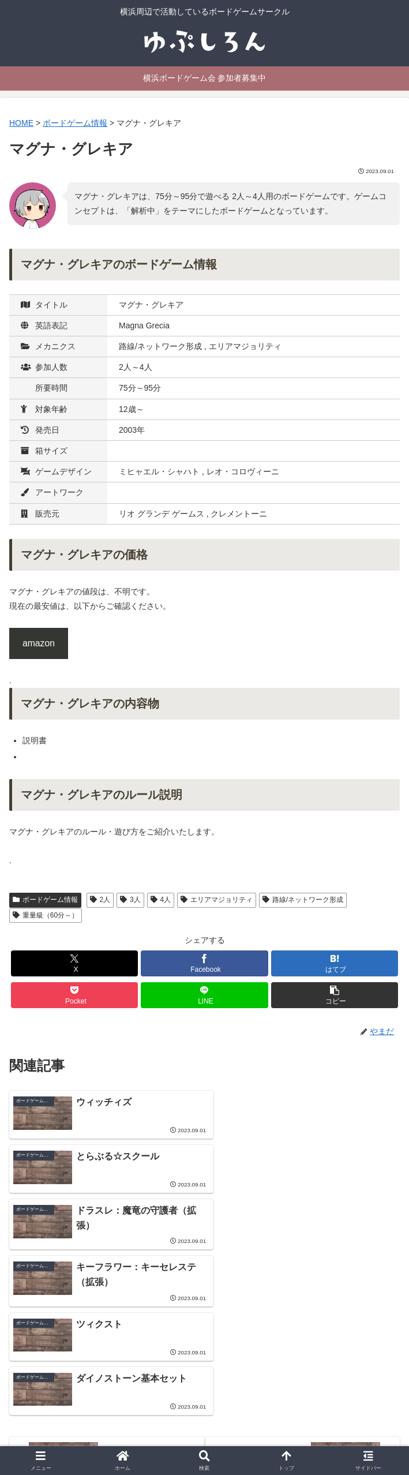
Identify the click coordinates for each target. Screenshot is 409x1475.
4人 (161, 900)
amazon (38, 643)
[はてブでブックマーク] (334, 963)
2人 (100, 900)
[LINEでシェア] (204, 995)
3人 (130, 900)
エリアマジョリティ (217, 900)
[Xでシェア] (74, 963)
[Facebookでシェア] (204, 963)
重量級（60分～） (45, 915)
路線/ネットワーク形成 (302, 900)
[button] (334, 995)
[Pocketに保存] (74, 995)
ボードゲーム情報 (45, 900)
